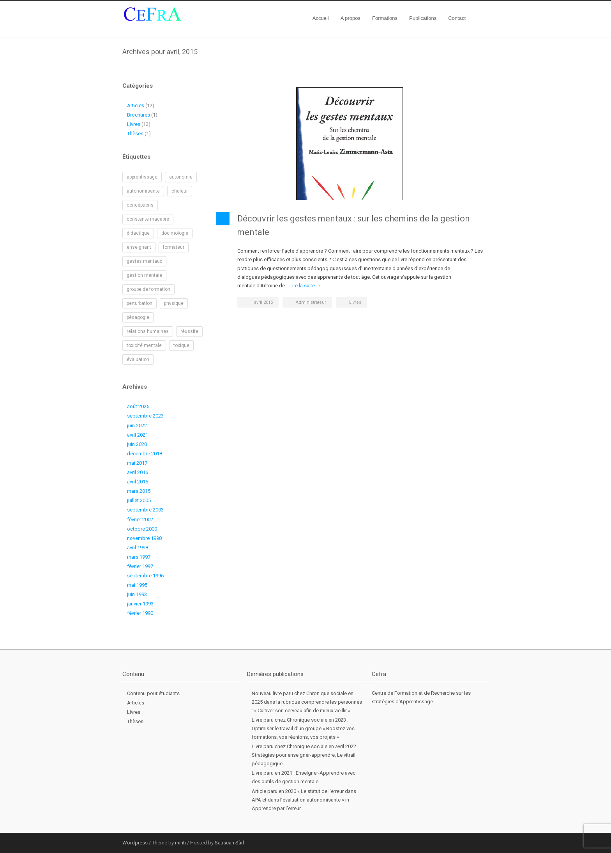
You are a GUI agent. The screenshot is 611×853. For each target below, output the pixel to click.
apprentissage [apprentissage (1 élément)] (142, 177)
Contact (457, 18)
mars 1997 (138, 557)
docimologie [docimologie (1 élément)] (174, 233)
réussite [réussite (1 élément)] (189, 331)
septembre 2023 (145, 416)
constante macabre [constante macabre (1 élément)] (148, 219)
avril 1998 (137, 547)
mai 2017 (137, 463)
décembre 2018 (144, 454)
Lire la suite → (305, 285)
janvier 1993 (140, 604)
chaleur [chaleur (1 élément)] (179, 191)
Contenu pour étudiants (153, 693)
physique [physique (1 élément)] (174, 303)
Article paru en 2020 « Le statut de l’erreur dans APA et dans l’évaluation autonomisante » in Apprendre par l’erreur (304, 799)
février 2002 (140, 519)
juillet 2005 (139, 500)
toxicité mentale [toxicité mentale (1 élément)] (144, 345)
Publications (422, 18)
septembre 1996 (145, 576)
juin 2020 (137, 444)
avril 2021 (137, 435)
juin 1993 (137, 594)
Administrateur (311, 302)
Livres (355, 302)
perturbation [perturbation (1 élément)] (139, 303)
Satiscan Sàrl (229, 843)
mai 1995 (137, 585)
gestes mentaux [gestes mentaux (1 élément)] (144, 261)
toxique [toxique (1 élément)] (181, 345)
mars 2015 (138, 491)
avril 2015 (137, 482)
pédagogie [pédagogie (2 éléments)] (138, 317)
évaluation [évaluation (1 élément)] (138, 359)
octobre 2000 (142, 529)
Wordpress (135, 843)
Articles (135, 105)
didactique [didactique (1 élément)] (138, 233)
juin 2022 (137, 425)
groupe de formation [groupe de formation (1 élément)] (148, 289)
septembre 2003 (145, 510)
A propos (350, 18)
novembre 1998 (144, 538)
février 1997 (140, 566)
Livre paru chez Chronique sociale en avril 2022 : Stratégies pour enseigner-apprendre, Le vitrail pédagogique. (305, 754)
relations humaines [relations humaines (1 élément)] (148, 331)
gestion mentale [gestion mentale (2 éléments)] (144, 275)
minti (180, 843)
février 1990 (140, 613)
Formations (384, 18)
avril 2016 (137, 472)
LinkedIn (465, 842)
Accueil (321, 18)
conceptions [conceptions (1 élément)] (140, 205)
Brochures (138, 115)
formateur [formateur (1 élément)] (173, 247)
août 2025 (138, 406)
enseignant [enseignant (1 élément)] (139, 247)
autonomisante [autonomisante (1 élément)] (143, 191)
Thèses (135, 133)
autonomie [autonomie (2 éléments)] (180, 177)
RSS (481, 842)
